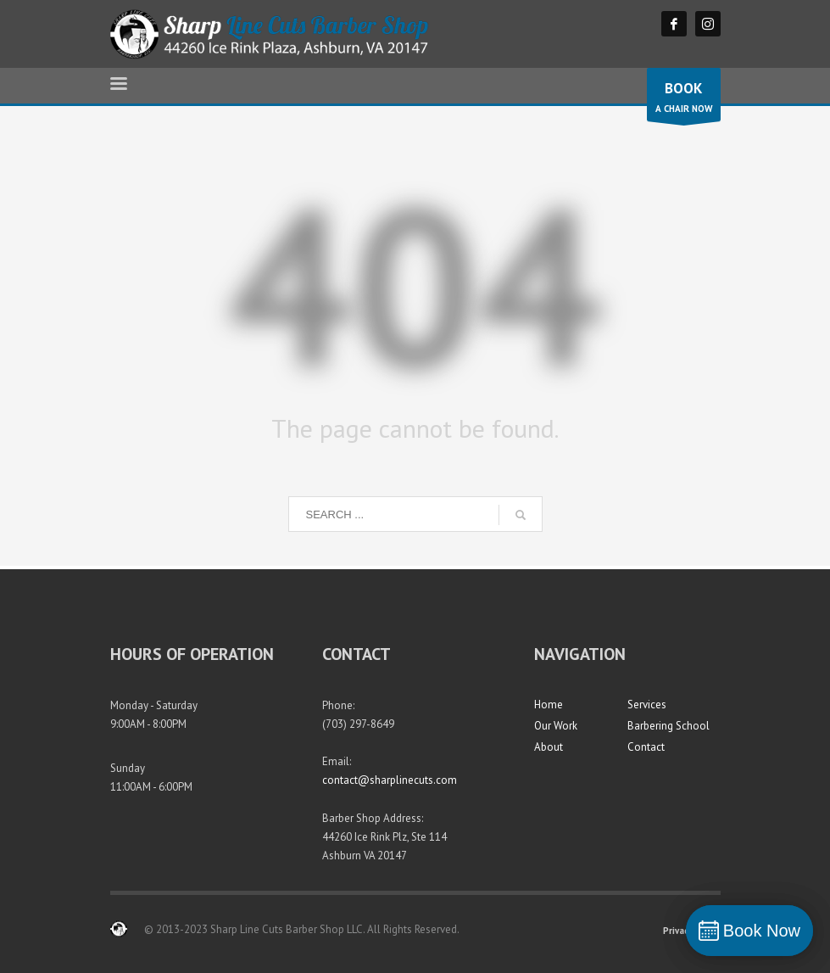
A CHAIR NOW (684, 98)
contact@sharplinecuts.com (389, 780)
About (548, 747)
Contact (646, 747)
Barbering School (668, 726)
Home (548, 704)
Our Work (555, 726)
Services (646, 704)
